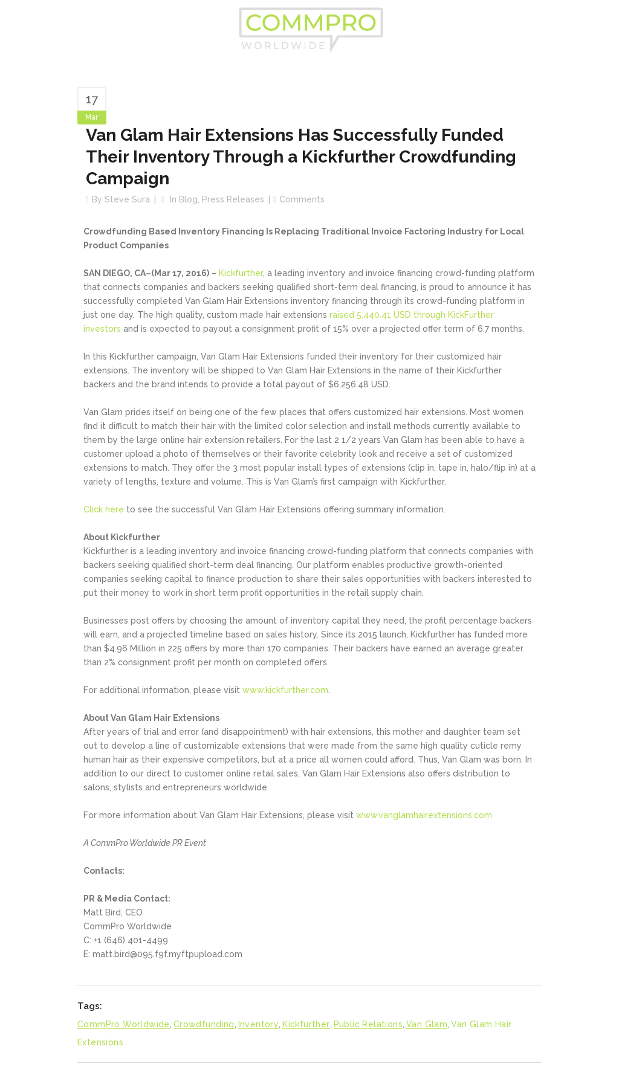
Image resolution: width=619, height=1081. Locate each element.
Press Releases (233, 199)
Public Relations (368, 1024)
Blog (188, 199)
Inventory (258, 1024)
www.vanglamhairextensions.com (424, 815)
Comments (302, 199)
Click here (103, 509)
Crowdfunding (204, 1024)
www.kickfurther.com (285, 690)
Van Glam (426, 1024)
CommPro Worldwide (123, 1024)
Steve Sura (127, 199)
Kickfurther (241, 273)
